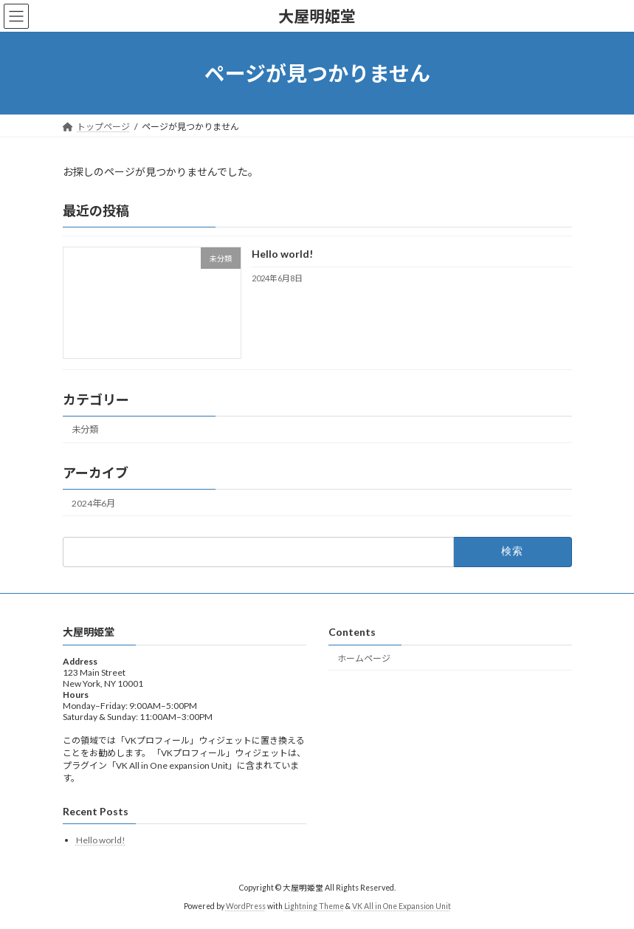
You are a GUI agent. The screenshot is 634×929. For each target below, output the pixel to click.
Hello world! (281, 254)
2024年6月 (93, 503)
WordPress (246, 906)
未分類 (85, 430)
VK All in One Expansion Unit (401, 906)
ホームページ (363, 658)
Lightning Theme (314, 906)
